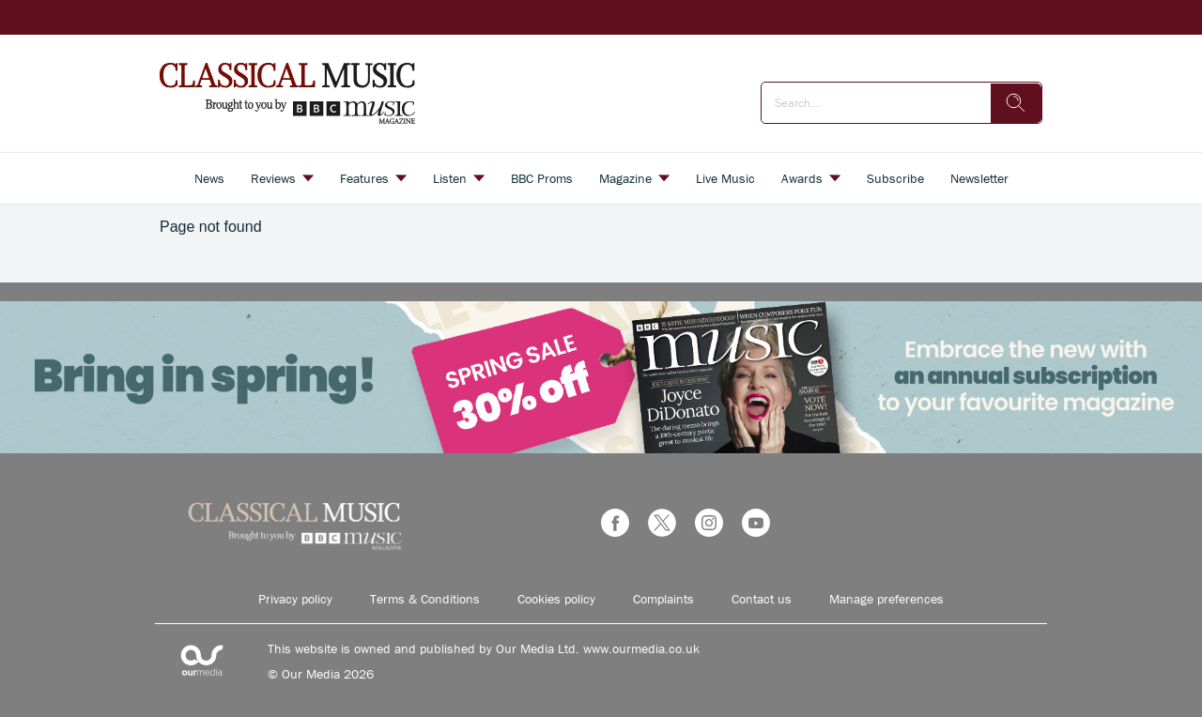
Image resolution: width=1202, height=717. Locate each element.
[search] (1016, 103)
